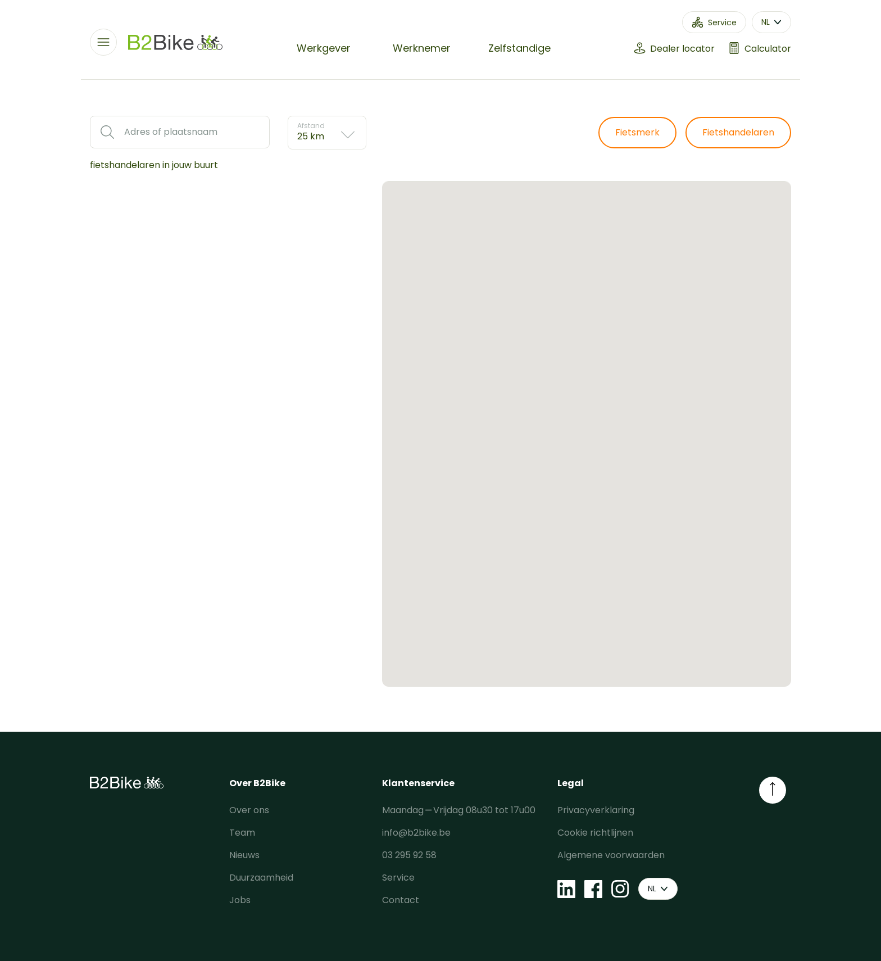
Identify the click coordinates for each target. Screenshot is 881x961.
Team (242, 832)
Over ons (249, 810)
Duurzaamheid (261, 877)
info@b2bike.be (416, 832)
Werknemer (422, 48)
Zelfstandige (519, 48)
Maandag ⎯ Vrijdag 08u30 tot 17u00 (458, 810)
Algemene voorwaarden (611, 855)
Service (398, 877)
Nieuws (244, 855)
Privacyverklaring (595, 810)
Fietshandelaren (738, 132)
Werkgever (324, 48)
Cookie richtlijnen (595, 832)
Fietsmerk (637, 132)
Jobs (240, 900)
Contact (400, 900)
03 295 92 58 (409, 855)
